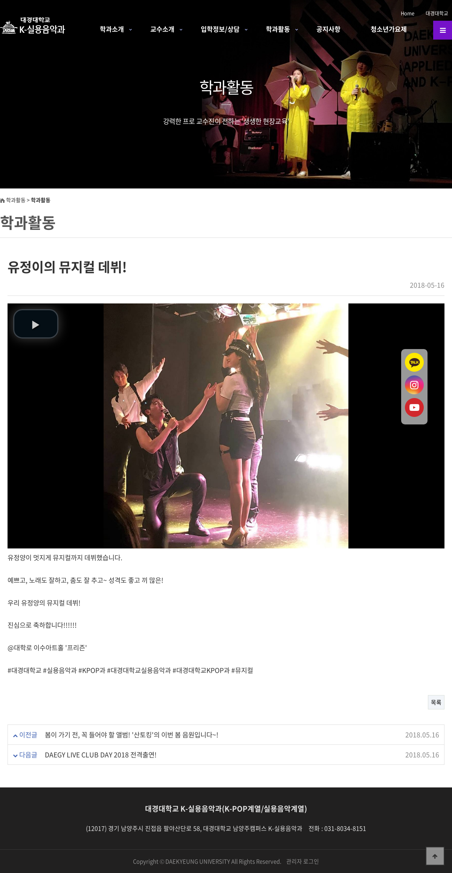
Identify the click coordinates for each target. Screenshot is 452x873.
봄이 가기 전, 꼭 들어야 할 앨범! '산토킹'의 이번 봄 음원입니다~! (131, 735)
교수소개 (162, 29)
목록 (436, 702)
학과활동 (278, 29)
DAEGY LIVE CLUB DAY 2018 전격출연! (101, 755)
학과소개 (112, 29)
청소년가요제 (389, 29)
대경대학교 (437, 13)
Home (407, 13)
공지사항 (328, 29)
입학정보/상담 (220, 29)
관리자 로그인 (302, 861)
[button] (35, 323)
